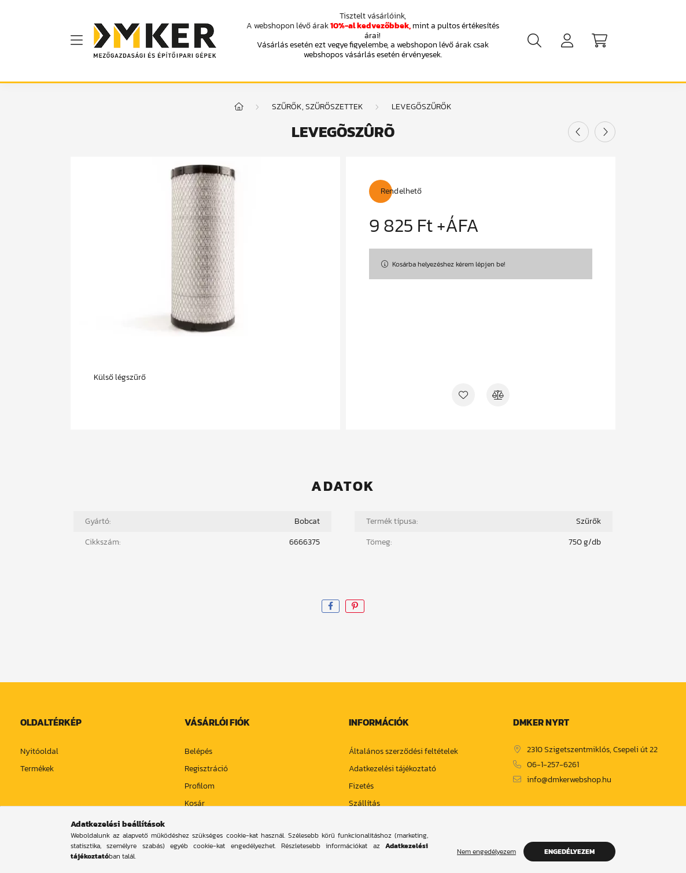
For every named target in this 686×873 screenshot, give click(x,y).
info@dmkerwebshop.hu (569, 780)
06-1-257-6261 (553, 765)
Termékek (37, 769)
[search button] (534, 40)
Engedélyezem (569, 851)
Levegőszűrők (422, 107)
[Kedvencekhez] (463, 394)
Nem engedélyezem (486, 851)
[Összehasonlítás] (498, 394)
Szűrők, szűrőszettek (317, 107)
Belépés (198, 752)
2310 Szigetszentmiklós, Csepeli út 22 (592, 750)
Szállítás (364, 804)
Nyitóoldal (39, 752)
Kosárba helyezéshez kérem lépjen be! (448, 264)
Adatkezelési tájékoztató (392, 769)
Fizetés (361, 786)
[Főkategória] (239, 107)
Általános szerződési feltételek (403, 752)
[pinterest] (354, 606)
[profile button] (566, 40)
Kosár (195, 804)
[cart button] (599, 40)
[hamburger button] (76, 40)
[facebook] (331, 606)
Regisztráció (206, 769)
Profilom (200, 786)
